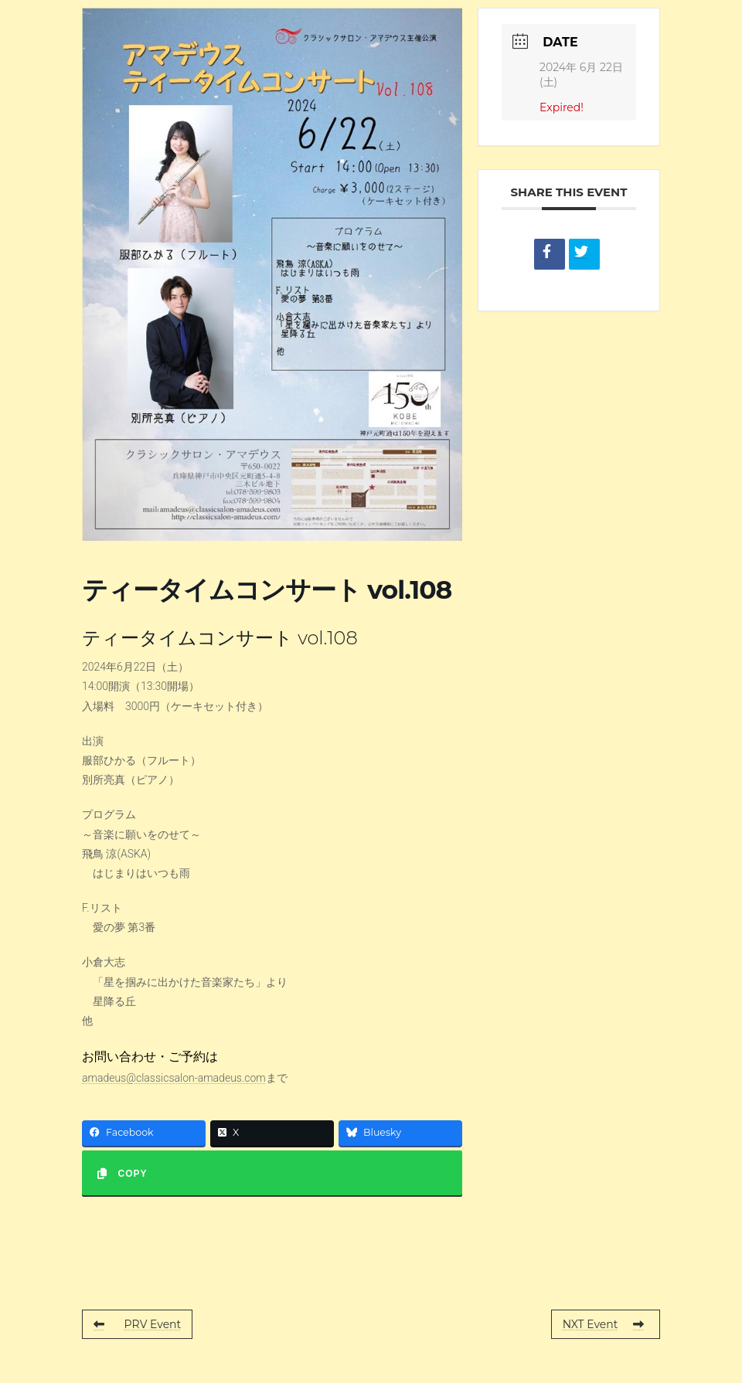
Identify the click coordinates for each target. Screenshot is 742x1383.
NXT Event (604, 1324)
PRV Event (137, 1324)
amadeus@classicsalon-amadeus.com (174, 1078)
